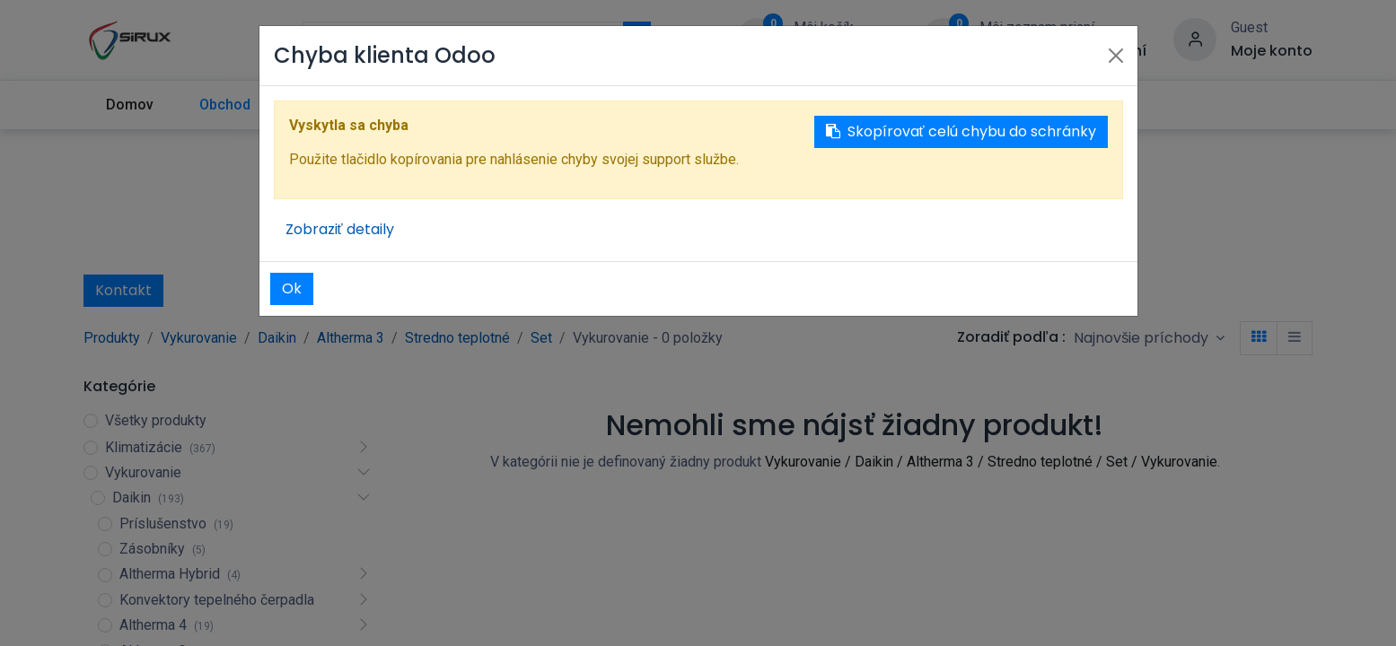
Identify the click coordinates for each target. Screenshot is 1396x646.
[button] (1149, 337)
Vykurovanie (199, 337)
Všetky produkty (155, 420)
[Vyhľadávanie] (637, 39)
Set (541, 337)
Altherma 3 (350, 337)
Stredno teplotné (457, 337)
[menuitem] (130, 105)
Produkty (111, 337)
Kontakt (123, 290)
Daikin (277, 337)
